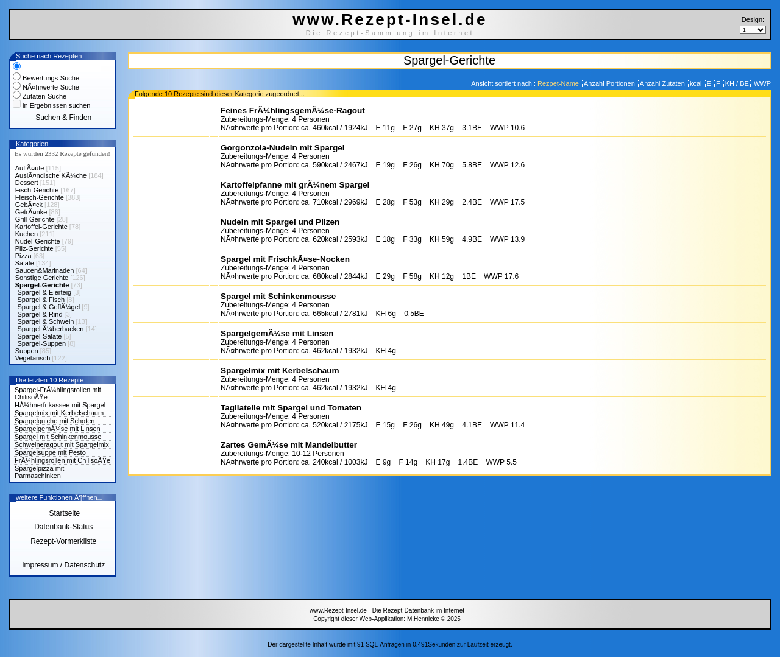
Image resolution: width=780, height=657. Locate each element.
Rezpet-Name (559, 83)
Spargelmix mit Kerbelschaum (59, 412)
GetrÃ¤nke (31, 212)
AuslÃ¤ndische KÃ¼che (51, 175)
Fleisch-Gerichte (39, 197)
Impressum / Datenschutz (63, 565)
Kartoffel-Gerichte (41, 226)
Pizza (23, 255)
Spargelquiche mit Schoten (54, 420)
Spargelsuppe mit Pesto (50, 452)
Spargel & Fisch (41, 299)
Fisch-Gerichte (37, 190)
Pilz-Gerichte (34, 248)
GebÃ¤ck (29, 204)
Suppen (26, 350)
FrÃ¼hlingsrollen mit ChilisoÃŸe (62, 460)
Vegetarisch (32, 358)
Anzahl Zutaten (663, 83)
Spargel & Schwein (46, 321)
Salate (24, 263)
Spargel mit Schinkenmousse (58, 436)
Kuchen (26, 233)
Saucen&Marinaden (44, 270)
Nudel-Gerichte (37, 241)
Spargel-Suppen (42, 343)
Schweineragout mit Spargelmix (62, 444)
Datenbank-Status (63, 526)
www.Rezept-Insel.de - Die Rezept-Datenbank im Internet (387, 610)
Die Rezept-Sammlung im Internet (390, 33)
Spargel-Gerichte (42, 285)
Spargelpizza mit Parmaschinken (39, 472)
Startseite (63, 513)
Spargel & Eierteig (45, 292)
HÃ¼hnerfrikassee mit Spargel (60, 405)
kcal (697, 83)
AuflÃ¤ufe (29, 168)
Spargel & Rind (40, 314)
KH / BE (737, 83)
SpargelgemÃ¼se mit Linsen (58, 428)
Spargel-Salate (40, 336)
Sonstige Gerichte (41, 277)
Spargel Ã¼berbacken (51, 328)
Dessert (26, 182)
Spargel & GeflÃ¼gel (49, 307)
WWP (761, 83)
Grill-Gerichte (35, 219)
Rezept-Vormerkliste (63, 541)
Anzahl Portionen (610, 83)
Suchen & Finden (63, 117)
